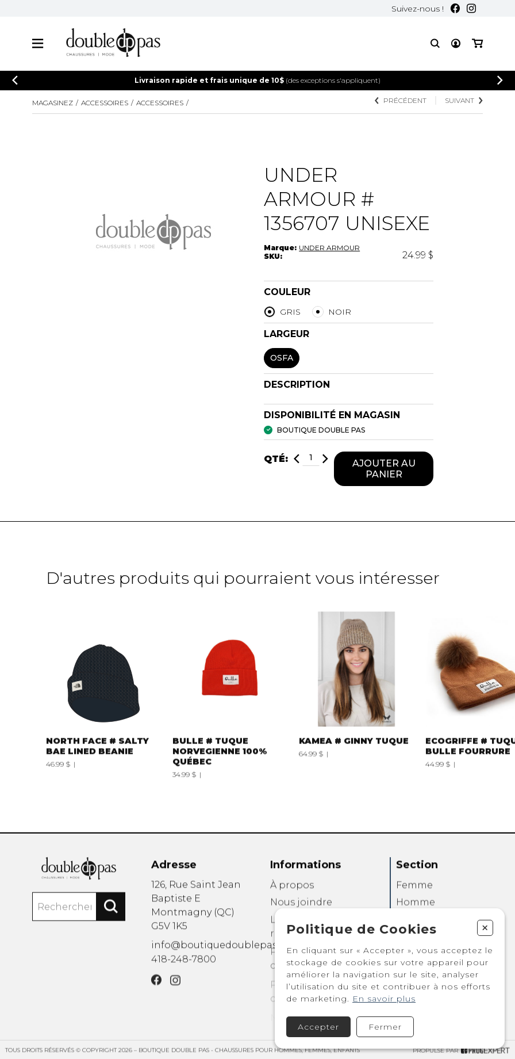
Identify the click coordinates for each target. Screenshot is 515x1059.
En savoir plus (384, 998)
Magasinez (52, 102)
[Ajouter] (325, 459)
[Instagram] (471, 8)
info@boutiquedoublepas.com (225, 963)
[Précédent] (15, 80)
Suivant (464, 100)
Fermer (385, 1027)
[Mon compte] (455, 43)
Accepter (318, 1027)
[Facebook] (455, 8)
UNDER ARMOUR (329, 247)
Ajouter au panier (384, 470)
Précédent (400, 100)
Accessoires (104, 102)
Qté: (276, 459)
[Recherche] (435, 43)
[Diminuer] (296, 459)
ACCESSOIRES (159, 102)
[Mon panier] (477, 43)
